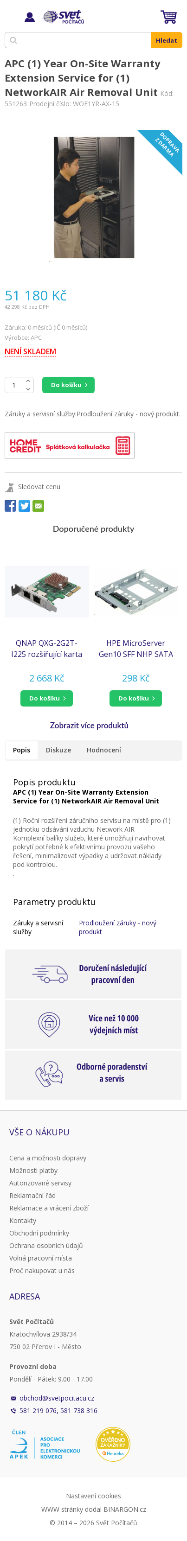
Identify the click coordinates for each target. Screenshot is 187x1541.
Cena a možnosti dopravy (47, 1157)
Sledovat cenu (39, 486)
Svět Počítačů (62, 17)
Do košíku (66, 385)
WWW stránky (62, 1509)
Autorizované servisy (40, 1182)
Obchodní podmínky (39, 1233)
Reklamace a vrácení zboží (49, 1208)
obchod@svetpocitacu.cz (56, 1398)
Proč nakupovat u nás (42, 1270)
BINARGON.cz (124, 1509)
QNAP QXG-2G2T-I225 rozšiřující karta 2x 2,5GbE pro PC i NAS (46, 649)
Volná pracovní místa (40, 1258)
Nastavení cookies (93, 1495)
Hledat (166, 40)
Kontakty (22, 1220)
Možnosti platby (33, 1170)
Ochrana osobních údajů (46, 1245)
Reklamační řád (32, 1195)
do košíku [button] (44, 698)
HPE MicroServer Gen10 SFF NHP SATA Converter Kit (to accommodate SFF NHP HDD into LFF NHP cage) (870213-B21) (136, 649)
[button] (47, 698)
